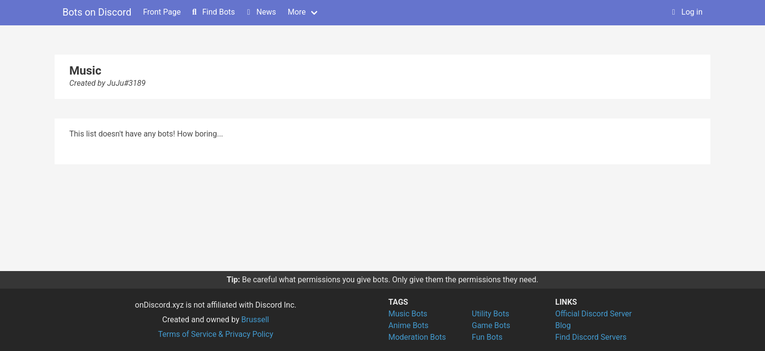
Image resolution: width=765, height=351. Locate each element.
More (297, 12)
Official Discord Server (593, 313)
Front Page (162, 12)
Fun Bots (487, 337)
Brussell (255, 319)
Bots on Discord (96, 12)
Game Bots (491, 325)
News (260, 12)
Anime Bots (408, 325)
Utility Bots (490, 313)
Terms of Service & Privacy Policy (215, 334)
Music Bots (407, 313)
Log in (686, 12)
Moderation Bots (417, 337)
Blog (563, 325)
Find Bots (212, 12)
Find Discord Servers (590, 337)
